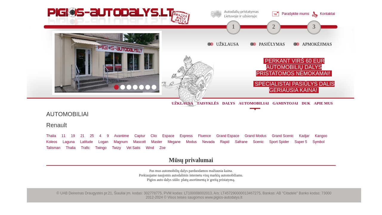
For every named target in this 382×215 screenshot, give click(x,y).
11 (63, 136)
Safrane (241, 142)
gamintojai (285, 103)
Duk (306, 103)
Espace (168, 136)
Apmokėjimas (317, 44)
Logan (103, 142)
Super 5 (301, 142)
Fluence (204, 136)
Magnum (121, 142)
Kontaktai (327, 14)
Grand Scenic (283, 136)
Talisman (53, 148)
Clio (154, 136)
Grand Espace (227, 136)
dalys (228, 103)
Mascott (139, 142)
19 (73, 136)
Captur (139, 136)
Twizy (116, 148)
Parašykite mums (295, 14)
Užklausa (227, 44)
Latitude (86, 142)
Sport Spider (279, 142)
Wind (150, 148)
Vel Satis (133, 148)
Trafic (85, 148)
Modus (191, 142)
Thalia (51, 136)
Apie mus (323, 103)
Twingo (101, 148)
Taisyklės (207, 103)
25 (92, 136)
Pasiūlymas (272, 44)
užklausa (182, 103)
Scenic (258, 142)
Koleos (51, 142)
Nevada (208, 142)
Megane (174, 142)
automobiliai (254, 103)
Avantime (121, 136)
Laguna (69, 142)
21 (82, 136)
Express (186, 136)
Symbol (318, 142)
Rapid (224, 142)
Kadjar (304, 136)
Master (156, 142)
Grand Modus (256, 136)
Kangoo (321, 136)
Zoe (162, 148)
